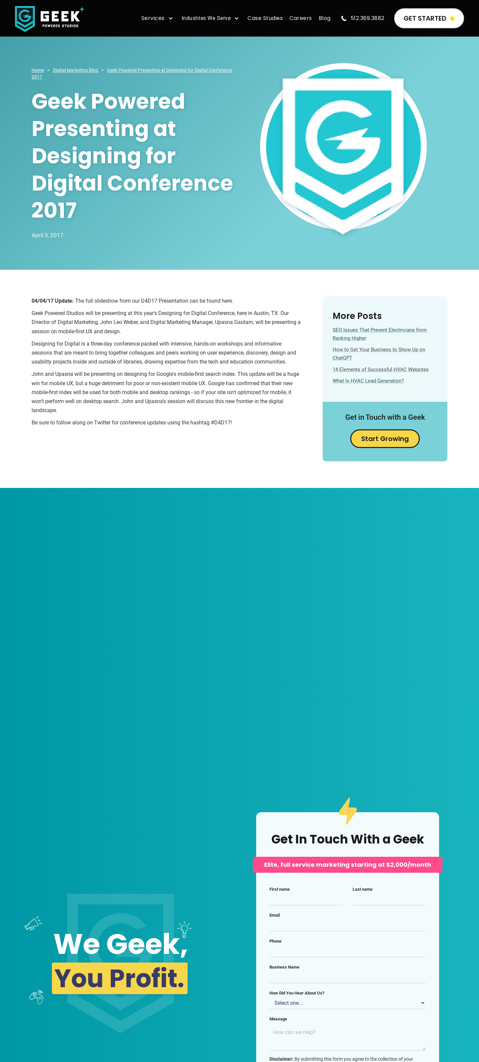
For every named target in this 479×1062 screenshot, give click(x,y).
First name (279, 889)
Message (278, 1018)
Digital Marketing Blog (75, 70)
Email (274, 915)
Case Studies (265, 18)
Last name (363, 889)
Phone (275, 941)
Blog (325, 18)
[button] (158, 18)
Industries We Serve (206, 18)
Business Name (284, 967)
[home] (49, 18)
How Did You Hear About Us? (296, 992)
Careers (300, 18)
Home (38, 70)
